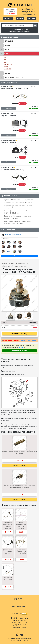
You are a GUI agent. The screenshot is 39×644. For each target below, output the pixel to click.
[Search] (17, 25)
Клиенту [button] (19, 599)
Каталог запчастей (8, 264)
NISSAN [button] (7, 73)
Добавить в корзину (19, 334)
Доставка (20, 18)
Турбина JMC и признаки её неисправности (18, 200)
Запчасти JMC (23, 264)
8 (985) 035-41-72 (20, 625)
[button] (36, 293)
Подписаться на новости (19, 255)
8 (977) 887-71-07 (20, 622)
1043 (5, 60)
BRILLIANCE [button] (9, 41)
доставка (21, 347)
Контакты (31, 18)
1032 (5, 57)
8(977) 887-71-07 (28, 9)
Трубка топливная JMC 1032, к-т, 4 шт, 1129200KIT (21, 552)
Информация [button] (19, 606)
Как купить (7, 18)
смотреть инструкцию (28, 340)
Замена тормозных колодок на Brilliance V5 (18, 203)
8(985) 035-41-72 (28, 12)
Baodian (6, 66)
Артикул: (4, 322)
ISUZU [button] (7, 49)
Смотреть (9, 108)
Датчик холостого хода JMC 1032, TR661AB (8, 552)
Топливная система (20, 266)
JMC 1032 (7, 266)
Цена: (3, 327)
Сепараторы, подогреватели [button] (16, 77)
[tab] (19, 41)
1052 (5, 62)
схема (24, 613)
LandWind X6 (7, 69)
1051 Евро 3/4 (8, 64)
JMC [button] (6, 53)
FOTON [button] (7, 45)
